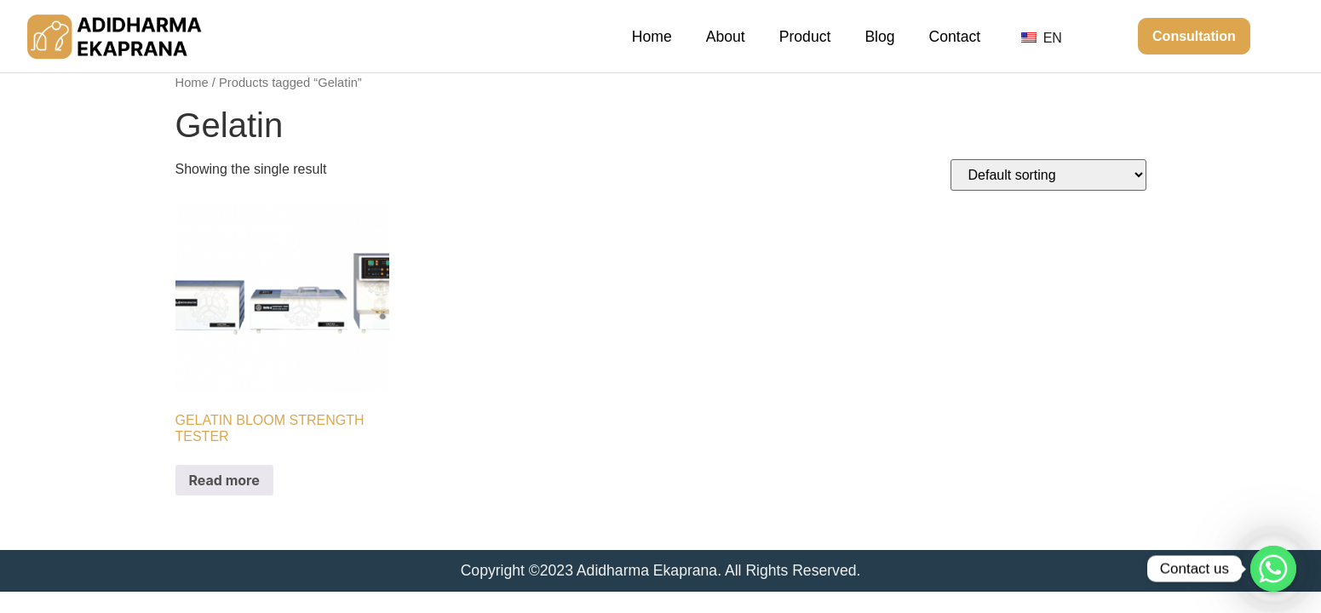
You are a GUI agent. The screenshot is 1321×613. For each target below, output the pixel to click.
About (725, 36)
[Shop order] (1048, 175)
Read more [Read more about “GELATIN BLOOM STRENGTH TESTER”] (224, 480)
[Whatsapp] (1273, 569)
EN (1041, 38)
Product (805, 36)
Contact (955, 36)
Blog (879, 36)
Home (652, 36)
